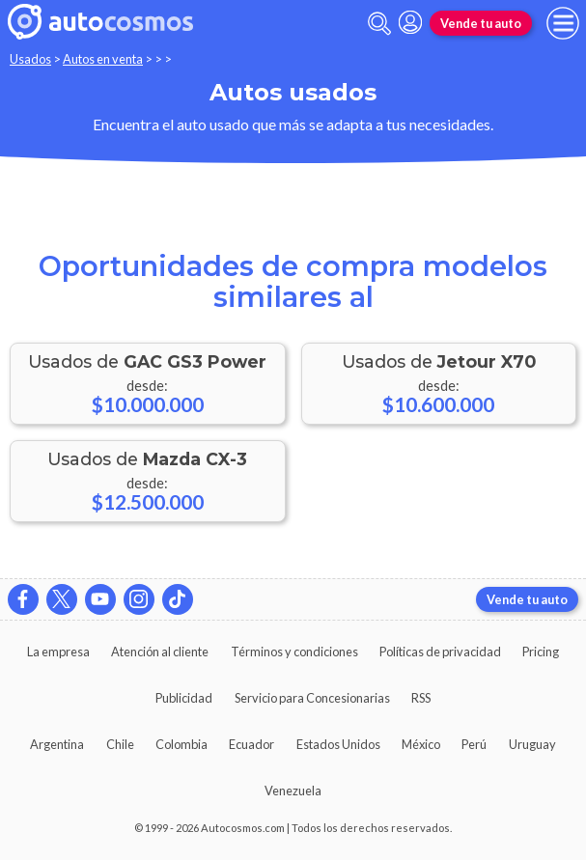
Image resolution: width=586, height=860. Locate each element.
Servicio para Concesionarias (312, 698)
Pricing (540, 651)
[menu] (562, 23)
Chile (120, 744)
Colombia (181, 744)
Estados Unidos (338, 744)
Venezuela (293, 790)
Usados (30, 59)
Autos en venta (103, 59)
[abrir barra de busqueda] (379, 24)
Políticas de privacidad (440, 651)
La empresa (58, 651)
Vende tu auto (480, 23)
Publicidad (183, 698)
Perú (474, 744)
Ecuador (251, 744)
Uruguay (532, 744)
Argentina (57, 744)
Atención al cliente (160, 651)
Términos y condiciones (294, 651)
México (421, 744)
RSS (421, 698)
